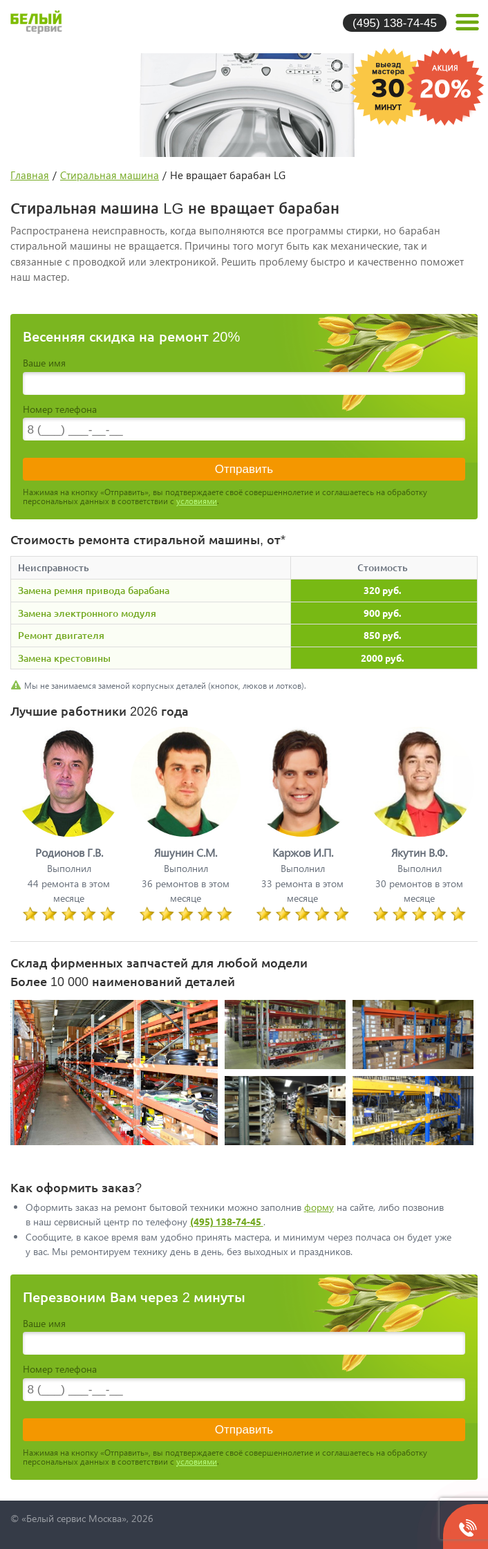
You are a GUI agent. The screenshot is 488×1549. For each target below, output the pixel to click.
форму (319, 1207)
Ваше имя (44, 362)
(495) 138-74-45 (395, 22)
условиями (196, 501)
